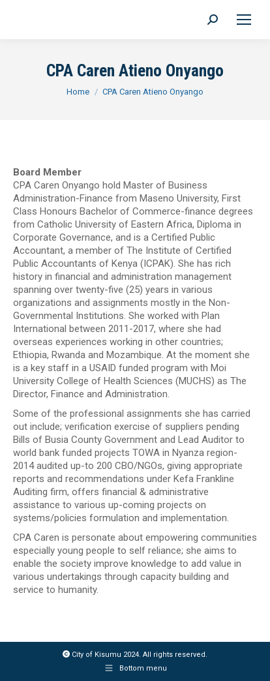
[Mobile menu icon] (244, 20)
